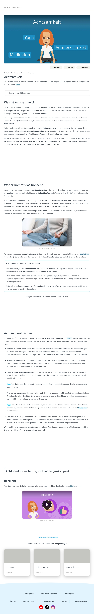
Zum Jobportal (67, 594)
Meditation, (84, 254)
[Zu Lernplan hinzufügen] (56, 67)
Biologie (6, 73)
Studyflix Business (79, 601)
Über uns (11, 601)
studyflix (49, 2)
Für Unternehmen (47, 601)
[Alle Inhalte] (3, 2)
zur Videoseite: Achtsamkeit (47, 537)
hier (72, 486)
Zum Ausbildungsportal (47, 594)
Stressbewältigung (27, 73)
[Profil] (91, 2)
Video (18, 85)
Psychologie (15, 73)
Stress (69, 338)
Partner (63, 601)
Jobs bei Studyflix (27, 601)
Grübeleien (82, 408)
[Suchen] (89, 7)
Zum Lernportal (27, 594)
